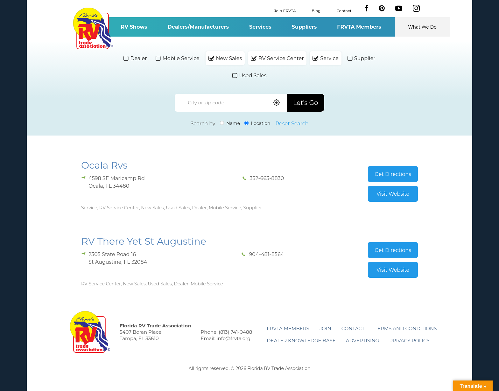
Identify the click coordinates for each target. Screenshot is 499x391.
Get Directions (393, 174)
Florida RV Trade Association (93, 28)
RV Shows (134, 27)
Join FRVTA (285, 10)
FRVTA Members (359, 27)
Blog (316, 10)
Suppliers (304, 27)
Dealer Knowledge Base (301, 341)
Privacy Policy (409, 341)
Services (260, 27)
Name (230, 123)
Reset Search (292, 124)
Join (325, 328)
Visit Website (392, 194)
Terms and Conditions (406, 328)
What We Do (422, 27)
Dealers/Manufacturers (198, 27)
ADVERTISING (362, 341)
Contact (343, 10)
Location (257, 123)
